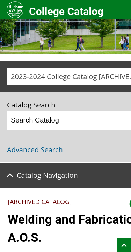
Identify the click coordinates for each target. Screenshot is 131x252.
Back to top (124, 245)
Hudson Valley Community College (14, 9)
